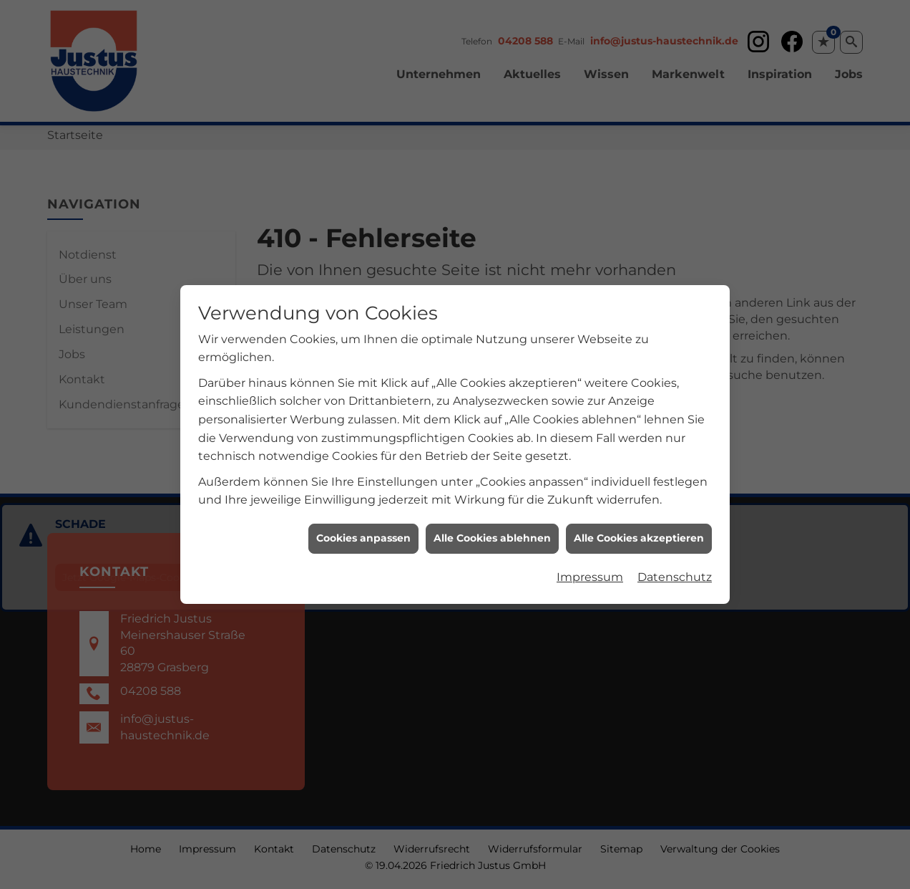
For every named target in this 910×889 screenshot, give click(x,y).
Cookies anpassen (363, 530)
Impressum (590, 569)
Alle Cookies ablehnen (492, 530)
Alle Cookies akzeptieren (639, 530)
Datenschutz (674, 569)
